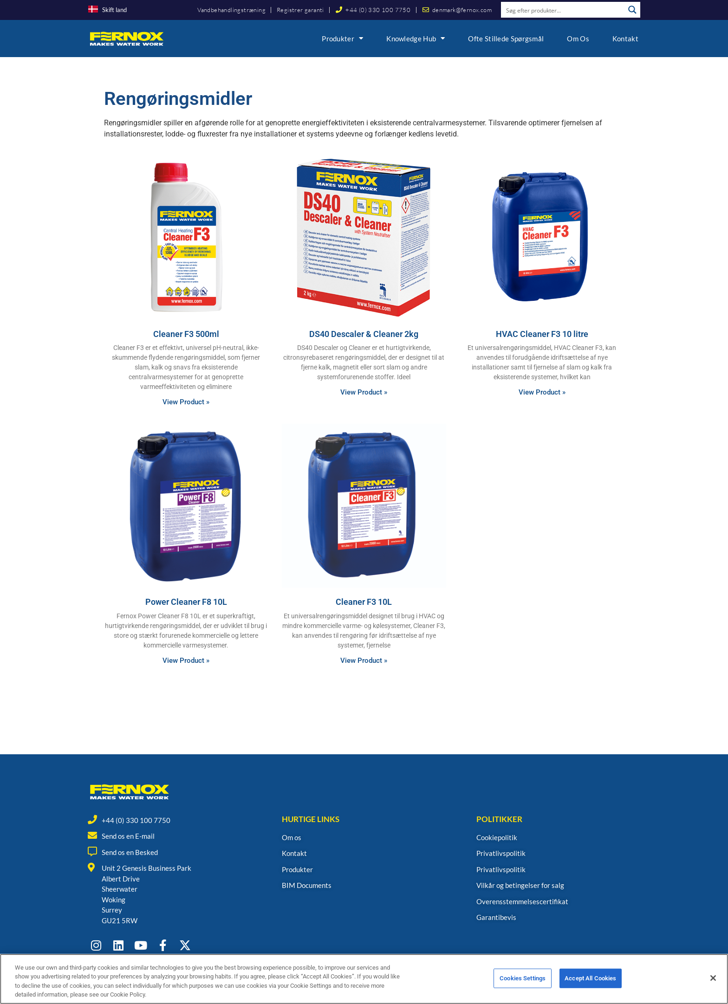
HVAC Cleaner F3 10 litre (542, 334)
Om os (578, 38)
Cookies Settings (523, 983)
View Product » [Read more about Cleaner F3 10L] (363, 660)
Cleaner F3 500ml (186, 334)
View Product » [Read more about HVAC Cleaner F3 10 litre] (542, 392)
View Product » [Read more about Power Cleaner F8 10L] (185, 660)
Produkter (342, 38)
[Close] (713, 984)
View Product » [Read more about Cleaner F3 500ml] (185, 402)
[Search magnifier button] (632, 10)
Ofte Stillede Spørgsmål (506, 38)
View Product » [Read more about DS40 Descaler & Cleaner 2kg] (363, 392)
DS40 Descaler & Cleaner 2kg (363, 334)
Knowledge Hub (415, 38)
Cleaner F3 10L (364, 602)
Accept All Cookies (590, 983)
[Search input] (563, 9)
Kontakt (625, 38)
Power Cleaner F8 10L (186, 602)
